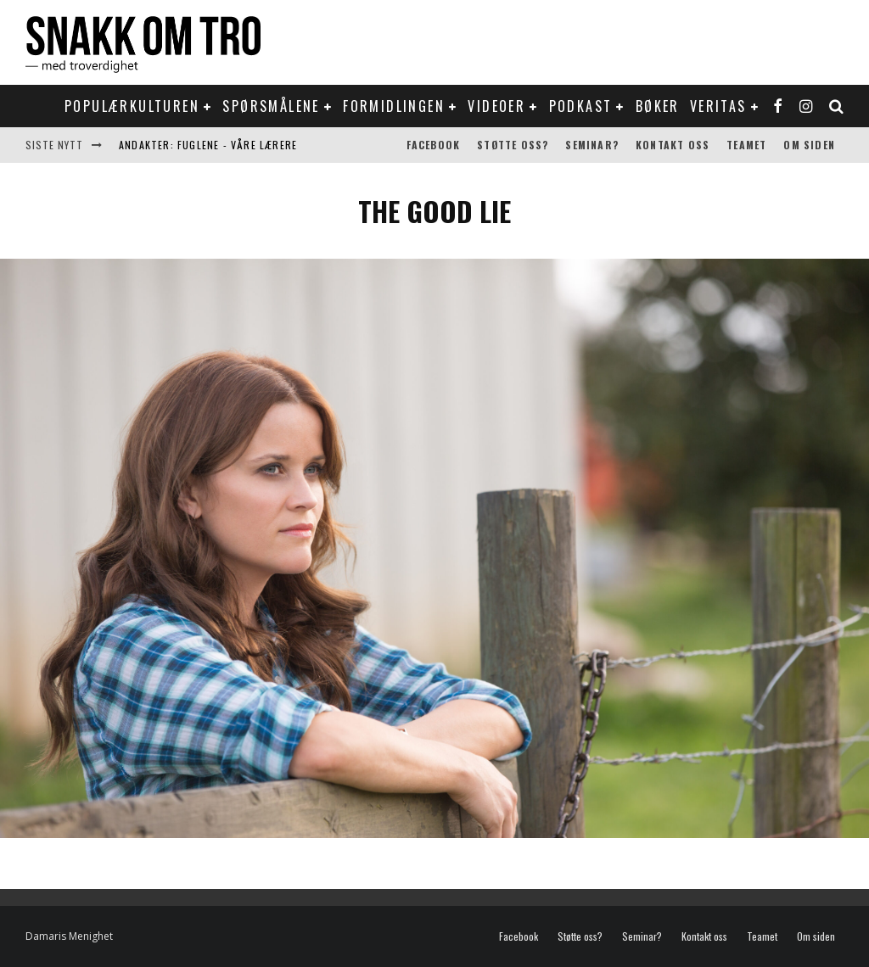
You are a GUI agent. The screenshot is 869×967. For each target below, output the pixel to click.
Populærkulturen (131, 106)
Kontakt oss (672, 144)
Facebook (433, 144)
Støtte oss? (512, 144)
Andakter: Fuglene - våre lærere (208, 144)
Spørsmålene (270, 106)
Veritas (718, 106)
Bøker (658, 106)
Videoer (496, 106)
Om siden (809, 144)
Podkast (581, 106)
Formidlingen (394, 106)
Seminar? (592, 144)
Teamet (746, 144)
